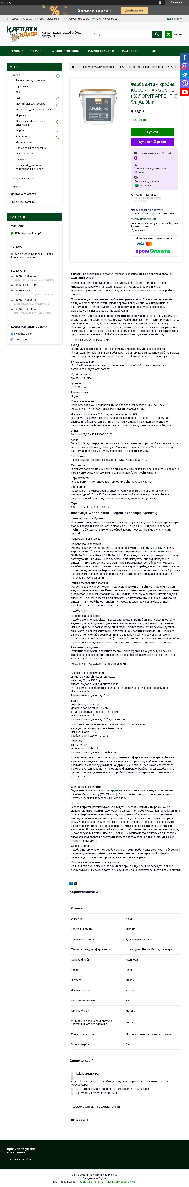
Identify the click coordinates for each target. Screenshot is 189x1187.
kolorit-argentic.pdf (87, 1073)
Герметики (22, 86)
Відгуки (15, 186)
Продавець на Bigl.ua (94, 1178)
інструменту (115, 790)
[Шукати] (157, 34)
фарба (109, 273)
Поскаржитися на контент (91, 1181)
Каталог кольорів (100, 51)
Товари (35, 51)
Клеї (18, 91)
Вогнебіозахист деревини (31, 147)
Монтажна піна (25, 153)
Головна (16, 51)
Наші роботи (131, 51)
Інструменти (23, 136)
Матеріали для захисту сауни (33, 109)
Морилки (21, 115)
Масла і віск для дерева (30, 103)
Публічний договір (22, 201)
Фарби (20, 130)
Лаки (18, 97)
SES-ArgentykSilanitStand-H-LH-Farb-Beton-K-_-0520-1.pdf (112, 1088)
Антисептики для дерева (30, 80)
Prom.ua (112, 1174)
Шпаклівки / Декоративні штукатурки (30, 123)
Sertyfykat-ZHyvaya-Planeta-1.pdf (96, 1092)
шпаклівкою (157, 551)
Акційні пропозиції (66, 51)
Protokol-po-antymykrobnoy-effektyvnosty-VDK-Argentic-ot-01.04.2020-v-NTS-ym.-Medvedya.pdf (121, 1083)
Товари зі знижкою (23, 178)
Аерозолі (21, 159)
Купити (152, 132)
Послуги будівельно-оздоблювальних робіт (29, 167)
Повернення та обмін (19, 1159)
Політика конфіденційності (121, 1181)
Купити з (152, 142)
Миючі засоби (24, 142)
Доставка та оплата (23, 194)
